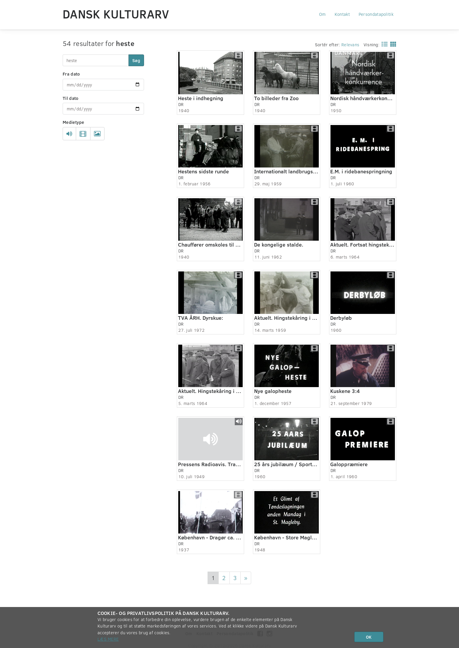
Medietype (73, 122)
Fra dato (71, 74)
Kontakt (342, 14)
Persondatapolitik (376, 14)
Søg (136, 60)
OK (368, 637)
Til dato (70, 98)
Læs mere (108, 639)
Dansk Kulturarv (116, 13)
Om (322, 14)
